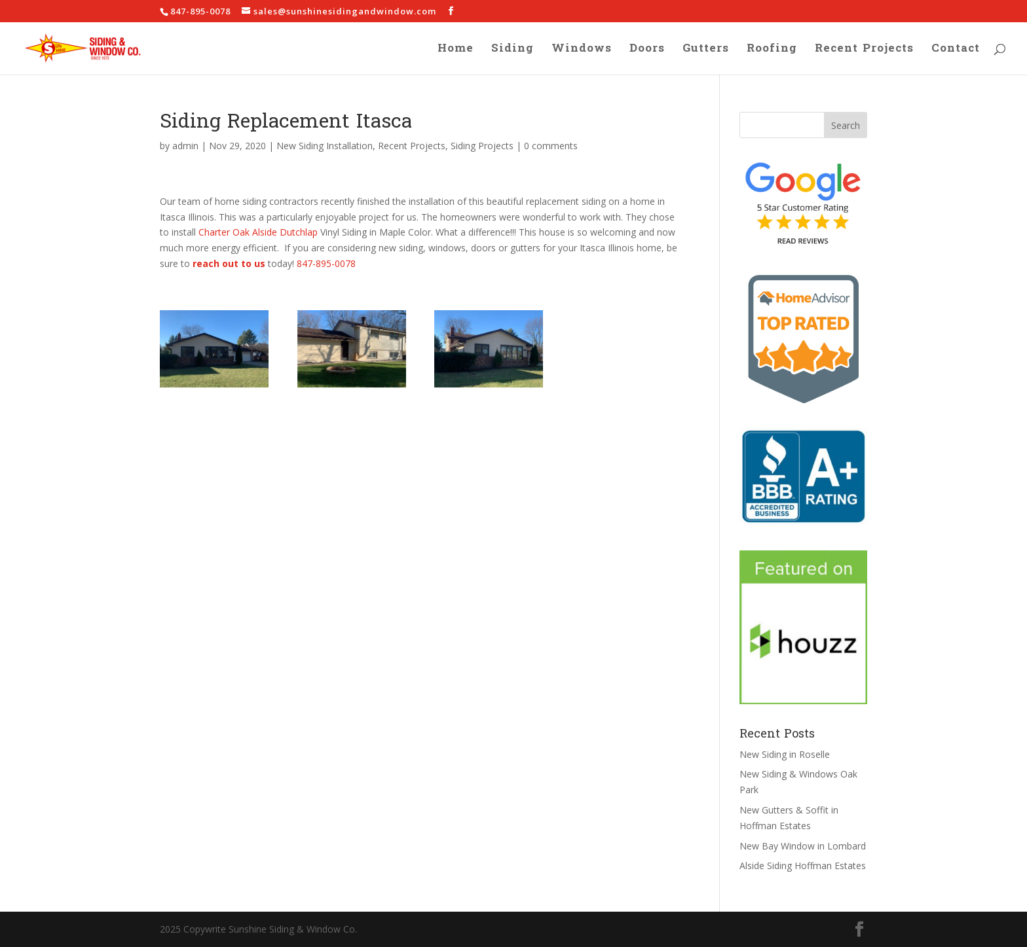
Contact (955, 51)
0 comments (551, 145)
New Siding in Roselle (784, 754)
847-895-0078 (326, 263)
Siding (512, 51)
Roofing (772, 51)
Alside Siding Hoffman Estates (802, 865)
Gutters (705, 51)
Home (456, 51)
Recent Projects (864, 51)
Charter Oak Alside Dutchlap (258, 232)
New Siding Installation (324, 145)
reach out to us (229, 263)
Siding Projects (482, 145)
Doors (647, 51)
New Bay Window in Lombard (802, 846)
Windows (581, 51)
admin (185, 145)
